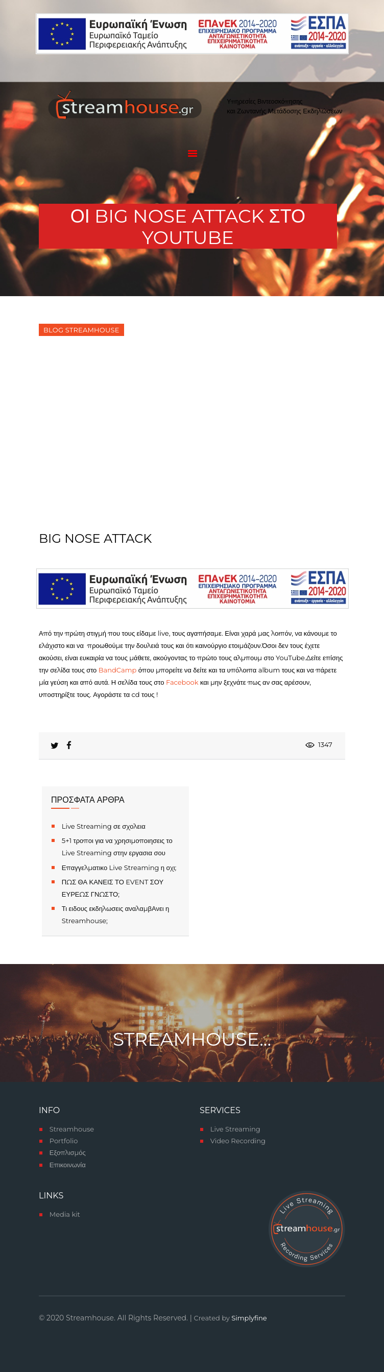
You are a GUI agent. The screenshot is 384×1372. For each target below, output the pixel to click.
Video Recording (238, 1141)
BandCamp (117, 670)
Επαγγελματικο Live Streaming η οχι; (119, 867)
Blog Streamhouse (81, 330)
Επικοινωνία (68, 1165)
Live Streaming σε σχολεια (104, 826)
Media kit (65, 1214)
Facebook (183, 682)
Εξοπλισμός (68, 1152)
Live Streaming (235, 1129)
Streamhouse (72, 1129)
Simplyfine (249, 1318)
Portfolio (64, 1141)
